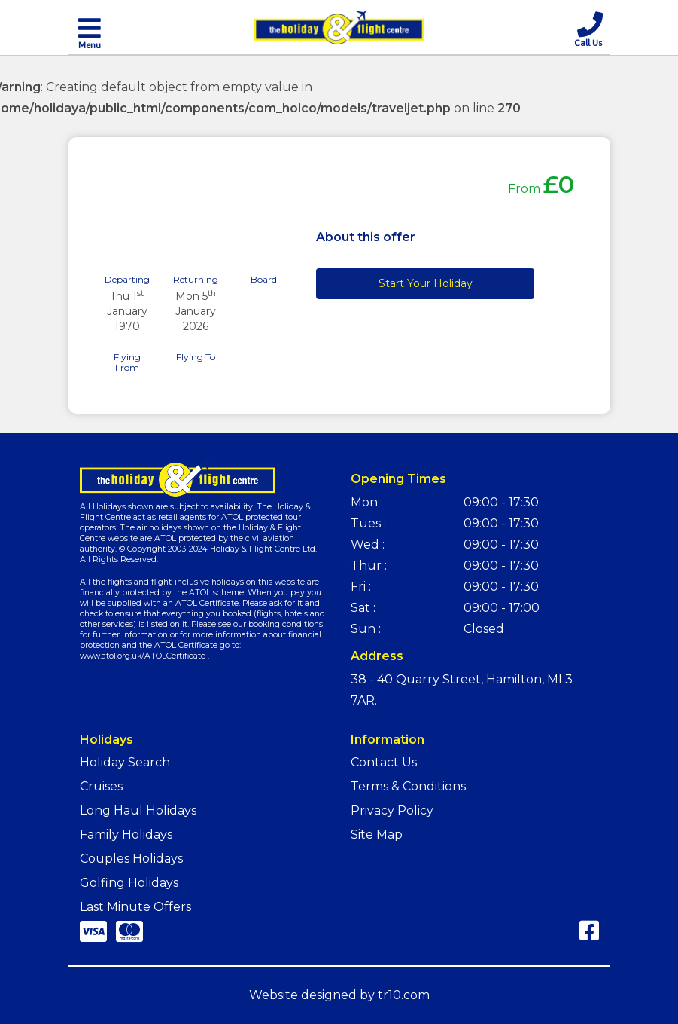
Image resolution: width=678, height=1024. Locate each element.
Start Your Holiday (426, 283)
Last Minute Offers (135, 907)
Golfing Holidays (129, 883)
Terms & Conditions (408, 786)
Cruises (101, 786)
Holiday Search (125, 762)
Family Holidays (126, 834)
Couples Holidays (131, 858)
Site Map (377, 834)
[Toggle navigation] (89, 32)
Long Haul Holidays (138, 810)
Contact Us (384, 762)
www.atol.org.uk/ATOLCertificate (142, 656)
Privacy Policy (392, 810)
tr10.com (404, 995)
